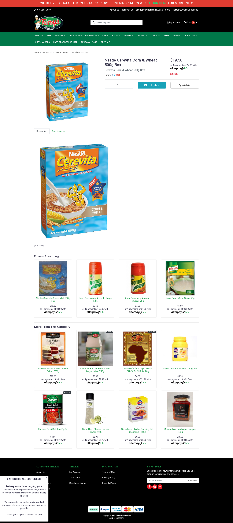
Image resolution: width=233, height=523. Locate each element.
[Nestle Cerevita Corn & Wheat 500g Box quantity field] (119, 85)
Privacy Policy (108, 477)
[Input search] (119, 22)
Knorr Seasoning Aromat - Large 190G (95, 299)
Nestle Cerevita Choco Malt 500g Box (53, 299)
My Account (75, 472)
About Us (40, 472)
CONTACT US (127, 10)
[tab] (42, 131)
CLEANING (155, 35)
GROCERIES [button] (74, 35)
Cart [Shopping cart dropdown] (189, 22)
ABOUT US (114, 10)
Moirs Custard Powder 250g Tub (180, 368)
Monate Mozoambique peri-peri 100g (180, 430)
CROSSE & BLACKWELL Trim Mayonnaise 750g (95, 370)
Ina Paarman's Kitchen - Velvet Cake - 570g (53, 370)
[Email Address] (166, 480)
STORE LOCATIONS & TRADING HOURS (153, 10)
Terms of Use (108, 472)
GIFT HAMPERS (42, 42)
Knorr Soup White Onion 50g (180, 298)
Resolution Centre (77, 483)
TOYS (166, 35)
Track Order (74, 477)
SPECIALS (105, 42)
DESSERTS (142, 35)
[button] (184, 85)
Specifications (58, 131)
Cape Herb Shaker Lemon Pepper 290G (95, 430)
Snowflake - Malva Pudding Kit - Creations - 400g (137, 430)
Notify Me (151, 85)
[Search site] (94, 22)
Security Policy (109, 483)
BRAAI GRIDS (191, 35)
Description (42, 131)
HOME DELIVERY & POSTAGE (185, 10)
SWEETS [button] (127, 35)
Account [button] (173, 22)
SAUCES (116, 35)
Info (186, 68)
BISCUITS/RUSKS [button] (55, 35)
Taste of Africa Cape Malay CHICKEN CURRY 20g (138, 370)
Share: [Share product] (113, 75)
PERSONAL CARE (89, 42)
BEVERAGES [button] (91, 35)
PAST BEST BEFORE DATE (65, 42)
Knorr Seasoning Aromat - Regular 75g (138, 299)
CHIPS (105, 35)
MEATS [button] (38, 35)
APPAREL (177, 35)
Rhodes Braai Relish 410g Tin (53, 429)
